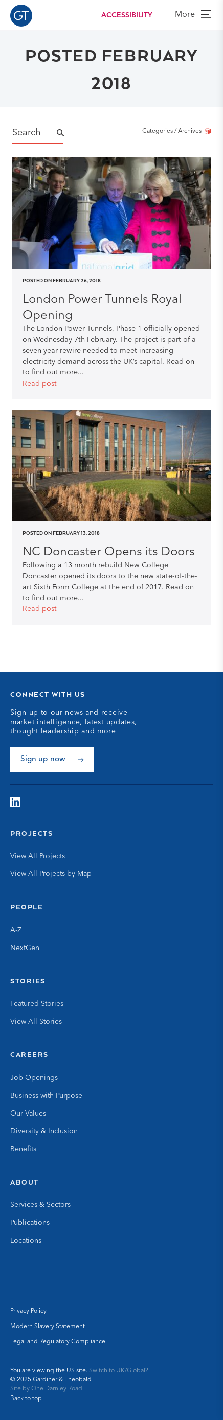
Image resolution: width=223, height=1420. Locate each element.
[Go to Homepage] (21, 16)
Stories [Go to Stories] (28, 980)
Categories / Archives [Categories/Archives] (176, 131)
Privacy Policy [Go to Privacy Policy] (28, 1311)
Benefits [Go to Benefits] (23, 1149)
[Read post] (111, 383)
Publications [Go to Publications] (30, 1222)
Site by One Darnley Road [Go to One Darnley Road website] (46, 1389)
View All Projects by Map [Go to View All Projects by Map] (51, 874)
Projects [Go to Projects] (31, 833)
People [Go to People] (26, 906)
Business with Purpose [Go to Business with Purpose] (46, 1095)
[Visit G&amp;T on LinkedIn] (15, 802)
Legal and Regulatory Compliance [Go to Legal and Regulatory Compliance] (57, 1342)
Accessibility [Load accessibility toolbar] (126, 15)
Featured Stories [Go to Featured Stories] (36, 1003)
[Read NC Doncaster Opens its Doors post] (111, 552)
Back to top (26, 1398)
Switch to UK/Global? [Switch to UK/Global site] (118, 1371)
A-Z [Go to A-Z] (15, 930)
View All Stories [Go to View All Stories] (36, 1021)
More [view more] (193, 14)
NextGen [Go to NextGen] (24, 948)
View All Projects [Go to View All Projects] (37, 856)
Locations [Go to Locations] (25, 1240)
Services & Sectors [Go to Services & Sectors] (40, 1205)
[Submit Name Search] (69, 133)
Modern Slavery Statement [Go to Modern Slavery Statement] (47, 1326)
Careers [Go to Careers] (29, 1054)
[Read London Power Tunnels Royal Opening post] (111, 308)
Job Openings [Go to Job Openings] (34, 1077)
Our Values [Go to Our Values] (28, 1113)
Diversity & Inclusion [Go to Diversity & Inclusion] (44, 1131)
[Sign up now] (52, 759)
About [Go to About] (24, 1182)
